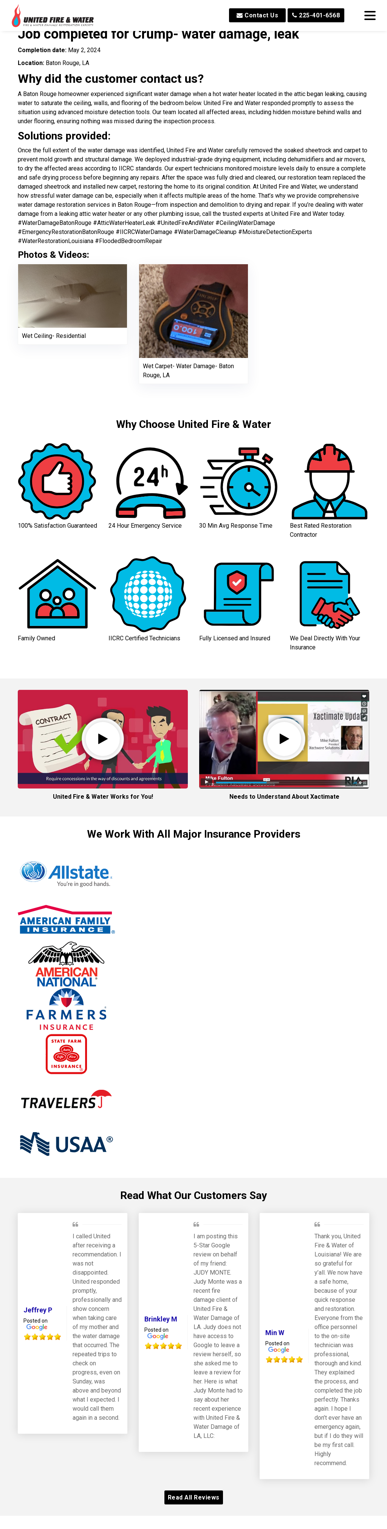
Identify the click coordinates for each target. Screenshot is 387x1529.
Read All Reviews (194, 1389)
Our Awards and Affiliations (194, 1425)
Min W (274, 1225)
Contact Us (257, 15)
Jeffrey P (37, 1202)
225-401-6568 (316, 15)
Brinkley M (160, 1211)
